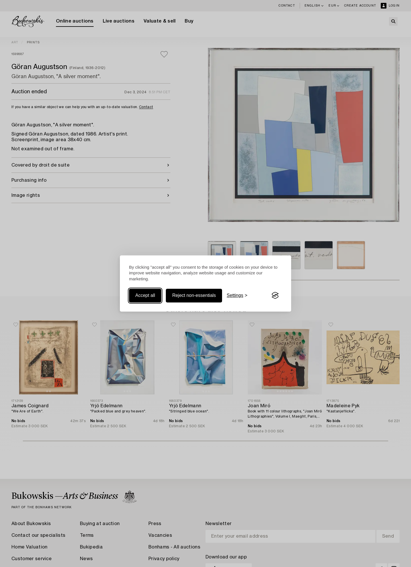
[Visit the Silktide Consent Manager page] (275, 295)
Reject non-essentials (194, 295)
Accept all (145, 295)
